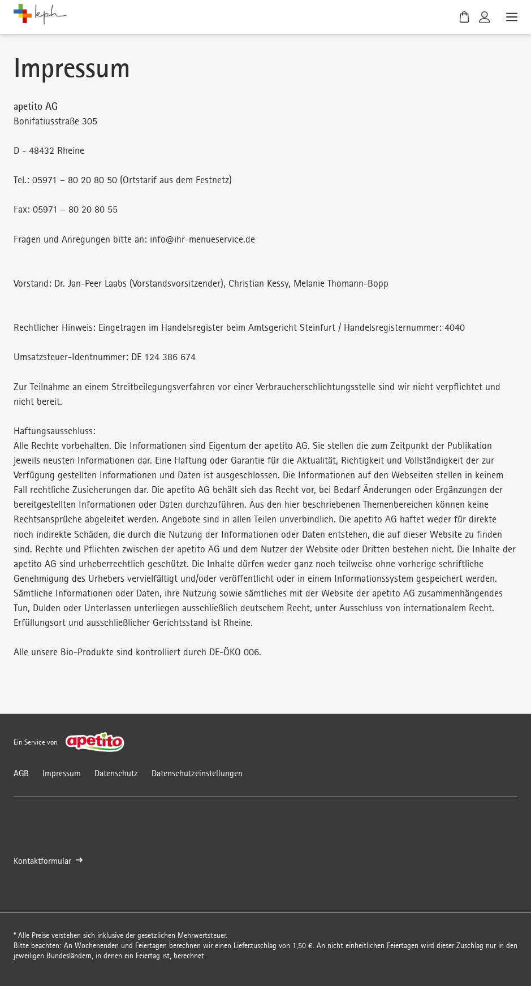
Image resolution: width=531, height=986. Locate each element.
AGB (21, 773)
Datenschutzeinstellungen (197, 773)
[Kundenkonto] (484, 17)
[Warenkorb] (464, 17)
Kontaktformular (48, 861)
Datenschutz (116, 773)
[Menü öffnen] (510, 17)
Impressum (61, 773)
